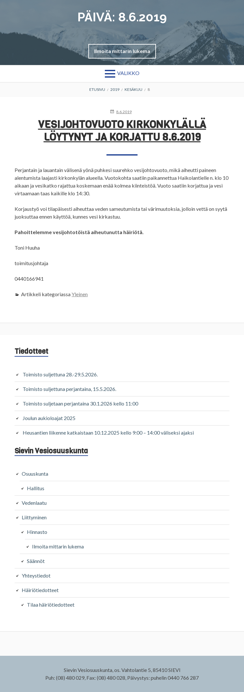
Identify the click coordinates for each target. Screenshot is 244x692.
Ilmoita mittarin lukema (122, 51)
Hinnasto (37, 532)
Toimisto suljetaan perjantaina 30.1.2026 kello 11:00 (80, 403)
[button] (122, 51)
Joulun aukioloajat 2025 (49, 418)
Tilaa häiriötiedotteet (50, 604)
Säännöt (36, 561)
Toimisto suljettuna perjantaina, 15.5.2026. (69, 389)
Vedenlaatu (34, 503)
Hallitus (35, 488)
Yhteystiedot (36, 575)
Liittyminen (34, 517)
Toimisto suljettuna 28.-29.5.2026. (60, 374)
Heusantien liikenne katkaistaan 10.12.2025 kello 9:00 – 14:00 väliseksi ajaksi (108, 432)
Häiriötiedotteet (40, 590)
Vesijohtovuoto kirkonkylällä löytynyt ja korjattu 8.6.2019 (122, 131)
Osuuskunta (35, 473)
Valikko (128, 73)
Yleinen (80, 294)
